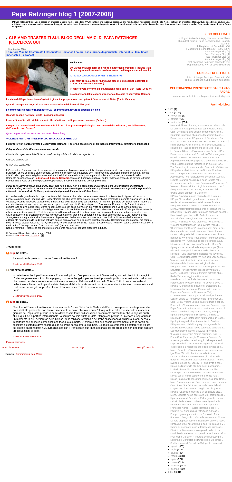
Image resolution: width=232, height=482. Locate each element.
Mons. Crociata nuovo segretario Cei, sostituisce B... (197, 395)
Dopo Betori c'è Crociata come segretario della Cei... (197, 343)
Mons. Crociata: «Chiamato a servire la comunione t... (198, 350)
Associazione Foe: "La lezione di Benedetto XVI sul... (197, 176)
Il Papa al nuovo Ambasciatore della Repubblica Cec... (198, 266)
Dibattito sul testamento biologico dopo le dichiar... (196, 430)
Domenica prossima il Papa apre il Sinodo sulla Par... (197, 138)
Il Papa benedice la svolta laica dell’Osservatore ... (196, 205)
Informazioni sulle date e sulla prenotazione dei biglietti (201, 96)
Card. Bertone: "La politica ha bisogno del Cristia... (196, 131)
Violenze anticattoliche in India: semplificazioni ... (195, 260)
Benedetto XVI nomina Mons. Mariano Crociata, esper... (199, 305)
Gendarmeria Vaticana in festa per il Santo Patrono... (197, 231)
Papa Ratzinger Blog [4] (217, 54)
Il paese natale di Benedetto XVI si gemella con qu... (197, 398)
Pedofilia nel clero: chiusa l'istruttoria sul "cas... (194, 411)
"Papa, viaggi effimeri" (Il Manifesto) (188, 192)
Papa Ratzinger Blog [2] (217, 59)
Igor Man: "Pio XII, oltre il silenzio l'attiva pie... (194, 353)
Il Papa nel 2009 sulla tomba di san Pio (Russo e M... (197, 424)
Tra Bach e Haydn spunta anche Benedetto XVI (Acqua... (200, 167)
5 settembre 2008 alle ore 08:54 (27, 264)
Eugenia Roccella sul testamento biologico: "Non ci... (197, 359)
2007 (171, 472)
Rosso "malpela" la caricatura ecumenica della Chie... (198, 379)
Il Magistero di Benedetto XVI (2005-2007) (208, 49)
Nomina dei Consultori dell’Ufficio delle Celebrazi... (196, 440)
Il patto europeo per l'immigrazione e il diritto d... (195, 314)
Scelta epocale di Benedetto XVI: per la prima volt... (197, 443)
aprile (174, 459)
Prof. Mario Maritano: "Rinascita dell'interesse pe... (196, 436)
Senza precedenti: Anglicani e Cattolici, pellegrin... (196, 311)
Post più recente (10, 347)
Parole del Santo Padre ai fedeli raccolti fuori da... (196, 202)
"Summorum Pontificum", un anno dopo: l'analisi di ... (197, 228)
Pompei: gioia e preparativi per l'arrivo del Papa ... (196, 414)
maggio (175, 456)
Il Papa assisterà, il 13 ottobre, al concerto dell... (195, 189)
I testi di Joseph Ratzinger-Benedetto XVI (208, 62)
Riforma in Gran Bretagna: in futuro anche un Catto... (197, 318)
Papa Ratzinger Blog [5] (217, 51)
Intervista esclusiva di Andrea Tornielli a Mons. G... (196, 244)
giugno (175, 452)
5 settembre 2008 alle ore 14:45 (27, 336)
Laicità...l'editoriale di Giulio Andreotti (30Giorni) (195, 401)
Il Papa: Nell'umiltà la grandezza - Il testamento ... (196, 199)
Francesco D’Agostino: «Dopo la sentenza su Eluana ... (199, 417)
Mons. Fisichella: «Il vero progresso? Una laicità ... (196, 221)
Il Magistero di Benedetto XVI (213, 46)
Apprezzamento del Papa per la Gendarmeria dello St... (199, 160)
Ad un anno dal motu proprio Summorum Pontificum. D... (199, 183)
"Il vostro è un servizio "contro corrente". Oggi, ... (195, 334)
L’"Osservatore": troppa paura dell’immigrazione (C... (197, 295)
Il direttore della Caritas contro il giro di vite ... (193, 263)
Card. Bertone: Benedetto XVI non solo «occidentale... (198, 257)
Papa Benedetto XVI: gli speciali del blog (208, 64)
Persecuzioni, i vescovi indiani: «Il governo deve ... (196, 282)
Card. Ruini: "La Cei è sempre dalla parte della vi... (196, 385)
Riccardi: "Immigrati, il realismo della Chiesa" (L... (196, 250)
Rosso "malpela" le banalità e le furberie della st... (196, 173)
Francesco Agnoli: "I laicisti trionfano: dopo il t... (194, 408)
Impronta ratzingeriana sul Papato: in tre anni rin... (196, 289)
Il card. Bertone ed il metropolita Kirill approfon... (195, 404)
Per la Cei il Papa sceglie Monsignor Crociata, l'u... (196, 337)
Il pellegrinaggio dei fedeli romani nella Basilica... (195, 321)
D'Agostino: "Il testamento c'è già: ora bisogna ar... (196, 388)
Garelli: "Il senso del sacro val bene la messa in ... (196, 157)
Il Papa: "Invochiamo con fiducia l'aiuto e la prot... (195, 196)
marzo (174, 462)
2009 (171, 109)
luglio (174, 449)
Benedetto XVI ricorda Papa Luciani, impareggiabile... (198, 237)
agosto (175, 446)
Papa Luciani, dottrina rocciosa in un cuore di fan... (196, 164)
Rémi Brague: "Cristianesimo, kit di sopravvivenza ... (197, 144)
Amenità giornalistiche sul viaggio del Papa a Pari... (197, 340)
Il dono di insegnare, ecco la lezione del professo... (196, 427)
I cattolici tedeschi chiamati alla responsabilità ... (195, 369)
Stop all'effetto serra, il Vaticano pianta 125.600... (195, 218)
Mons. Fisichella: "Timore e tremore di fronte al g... (196, 273)
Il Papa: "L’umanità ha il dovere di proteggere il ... (195, 285)
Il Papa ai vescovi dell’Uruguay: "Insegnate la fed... (196, 324)
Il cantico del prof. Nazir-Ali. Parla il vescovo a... (195, 215)
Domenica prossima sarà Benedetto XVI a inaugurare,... (199, 154)
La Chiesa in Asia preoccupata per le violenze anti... (197, 128)
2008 (171, 112)
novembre (176, 115)
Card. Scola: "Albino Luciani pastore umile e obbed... (197, 302)
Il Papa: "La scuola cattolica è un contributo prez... (196, 391)
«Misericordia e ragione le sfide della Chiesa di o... (196, 347)
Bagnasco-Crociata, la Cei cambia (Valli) (191, 292)
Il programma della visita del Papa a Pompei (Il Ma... (197, 247)
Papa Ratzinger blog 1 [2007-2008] (62, 14)
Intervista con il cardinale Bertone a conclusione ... (196, 279)
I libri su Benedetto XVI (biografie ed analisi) (207, 80)
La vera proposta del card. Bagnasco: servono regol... (198, 420)
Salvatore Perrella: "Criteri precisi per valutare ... (195, 270)
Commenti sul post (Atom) (29, 354)
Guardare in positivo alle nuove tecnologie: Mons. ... (197, 135)
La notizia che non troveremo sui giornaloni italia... (196, 356)
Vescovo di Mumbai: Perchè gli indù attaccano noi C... (198, 186)
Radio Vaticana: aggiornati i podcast (189, 276)
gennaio (175, 469)
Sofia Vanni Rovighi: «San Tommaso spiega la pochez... (199, 212)
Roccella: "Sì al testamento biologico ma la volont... (196, 253)
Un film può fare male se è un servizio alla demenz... (197, 372)
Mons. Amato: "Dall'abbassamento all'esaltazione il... (197, 209)
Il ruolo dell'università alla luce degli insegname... (195, 366)
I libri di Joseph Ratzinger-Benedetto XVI (208, 77)
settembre (176, 122)
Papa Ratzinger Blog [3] (217, 56)
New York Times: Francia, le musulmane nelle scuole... (198, 125)
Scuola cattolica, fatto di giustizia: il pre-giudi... (194, 330)
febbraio (175, 465)
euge (13, 253)
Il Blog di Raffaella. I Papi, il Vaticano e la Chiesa (204, 38)
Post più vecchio (145, 347)
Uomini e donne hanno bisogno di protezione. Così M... (199, 433)
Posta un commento (15, 342)
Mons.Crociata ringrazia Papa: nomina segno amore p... (199, 382)
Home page (78, 347)
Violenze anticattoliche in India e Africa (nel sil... (195, 225)
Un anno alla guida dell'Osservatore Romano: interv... (198, 234)
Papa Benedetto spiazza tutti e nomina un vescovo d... (198, 308)
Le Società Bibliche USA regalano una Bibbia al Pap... (198, 151)
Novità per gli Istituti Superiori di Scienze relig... (194, 375)
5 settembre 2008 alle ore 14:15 (27, 296)
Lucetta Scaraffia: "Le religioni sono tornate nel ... (195, 180)
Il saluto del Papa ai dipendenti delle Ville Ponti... (195, 148)
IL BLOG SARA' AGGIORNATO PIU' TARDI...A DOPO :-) (199, 141)
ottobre (175, 119)
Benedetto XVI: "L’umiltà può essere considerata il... (197, 241)
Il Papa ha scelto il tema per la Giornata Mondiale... (196, 170)
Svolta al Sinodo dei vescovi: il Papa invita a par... (196, 363)
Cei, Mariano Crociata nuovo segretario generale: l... (197, 327)
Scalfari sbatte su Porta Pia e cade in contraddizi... (196, 298)
